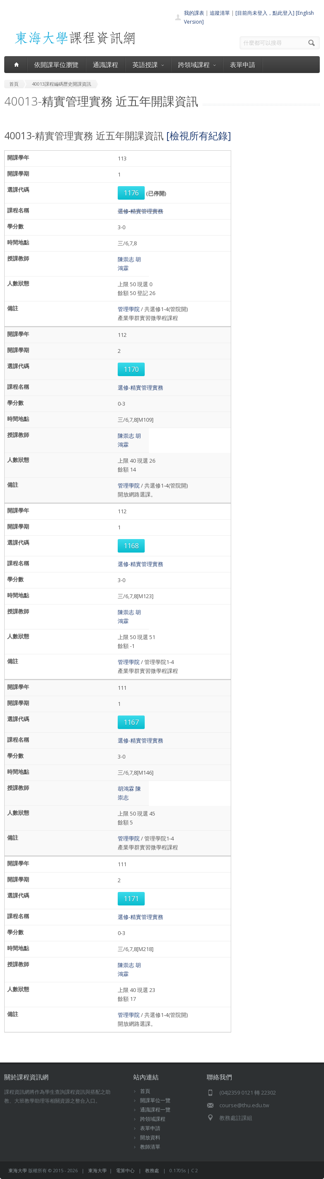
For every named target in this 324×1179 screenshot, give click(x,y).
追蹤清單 (220, 12)
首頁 (145, 1091)
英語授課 (148, 64)
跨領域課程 (197, 64)
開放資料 (150, 1137)
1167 (131, 722)
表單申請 (242, 64)
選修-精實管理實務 (140, 211)
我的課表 (194, 12)
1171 (131, 898)
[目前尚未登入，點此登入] (264, 12)
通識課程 (105, 64)
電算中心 (125, 1170)
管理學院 (129, 309)
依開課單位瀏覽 (56, 64)
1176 (131, 193)
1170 (131, 369)
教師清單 (150, 1146)
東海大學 (17, 1170)
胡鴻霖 (126, 788)
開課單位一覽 (155, 1100)
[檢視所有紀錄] (198, 135)
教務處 (152, 1170)
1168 (131, 545)
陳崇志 (126, 259)
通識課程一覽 (155, 1109)
